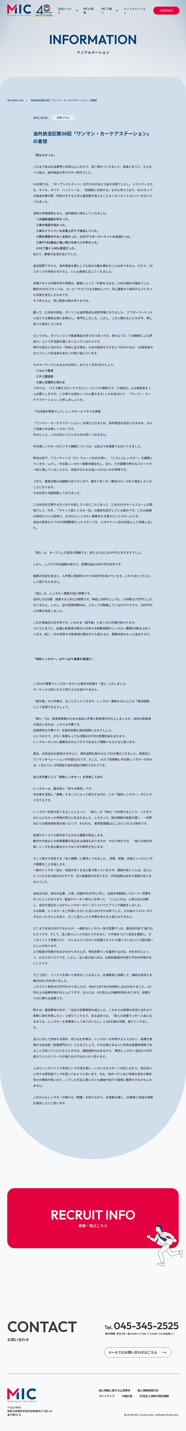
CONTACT (166, 10)
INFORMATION (15, 100)
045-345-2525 (141, 1325)
